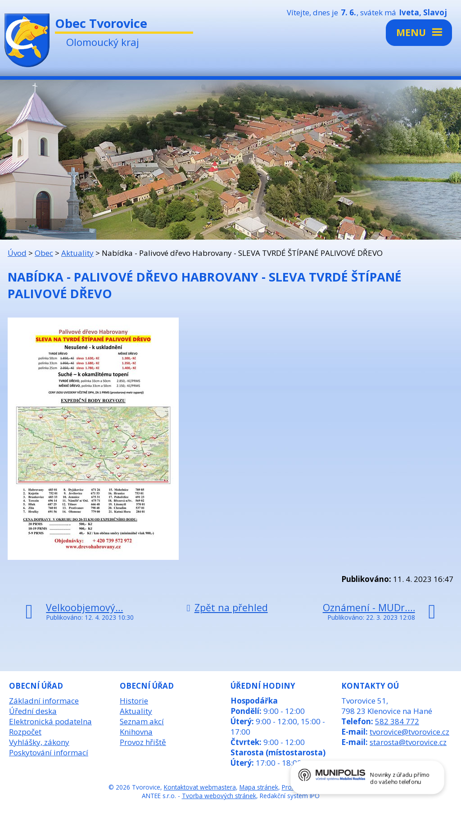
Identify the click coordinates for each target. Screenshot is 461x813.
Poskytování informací (48, 752)
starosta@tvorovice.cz (408, 742)
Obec (44, 253)
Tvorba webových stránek (219, 795)
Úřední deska (33, 711)
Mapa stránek (259, 787)
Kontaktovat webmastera (200, 787)
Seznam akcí (142, 721)
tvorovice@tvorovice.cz (409, 732)
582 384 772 (397, 721)
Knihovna (136, 732)
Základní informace (44, 700)
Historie (134, 700)
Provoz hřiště (143, 742)
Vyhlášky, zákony (39, 742)
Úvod (17, 253)
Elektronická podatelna (50, 721)
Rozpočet (25, 732)
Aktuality (77, 253)
